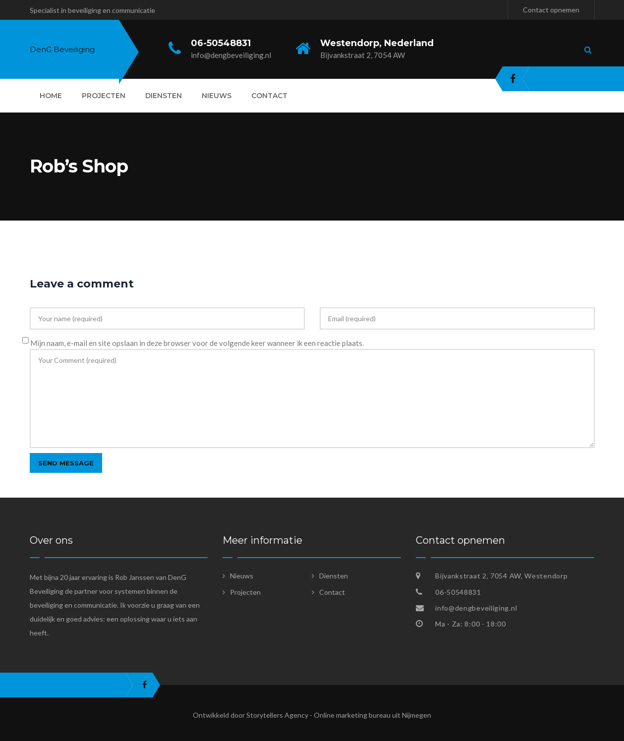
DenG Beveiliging (62, 49)
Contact (269, 95)
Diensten (163, 95)
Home (51, 95)
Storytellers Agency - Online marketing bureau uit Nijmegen (338, 715)
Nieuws (216, 95)
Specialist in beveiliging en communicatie (92, 10)
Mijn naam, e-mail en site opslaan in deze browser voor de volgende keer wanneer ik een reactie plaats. (197, 343)
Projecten (103, 95)
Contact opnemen (551, 9)
